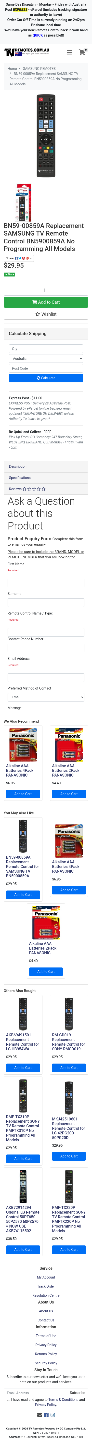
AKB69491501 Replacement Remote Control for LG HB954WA (22, 1042)
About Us (46, 1311)
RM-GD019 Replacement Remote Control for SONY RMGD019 (68, 1042)
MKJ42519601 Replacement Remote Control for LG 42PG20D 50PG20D (68, 1128)
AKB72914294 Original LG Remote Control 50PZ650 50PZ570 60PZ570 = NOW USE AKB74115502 (22, 1219)
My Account (46, 1277)
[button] (46, 314)
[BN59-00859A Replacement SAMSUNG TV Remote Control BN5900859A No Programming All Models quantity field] (46, 290)
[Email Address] (35, 1393)
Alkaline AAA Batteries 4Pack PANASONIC (19, 771)
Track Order (46, 1286)
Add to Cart (46, 302)
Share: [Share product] (17, 258)
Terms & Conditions (63, 1400)
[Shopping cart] (82, 52)
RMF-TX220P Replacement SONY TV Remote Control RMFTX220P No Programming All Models (69, 1219)
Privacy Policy (45, 1345)
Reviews (27, 489)
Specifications (20, 478)
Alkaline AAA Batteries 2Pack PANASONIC (65, 771)
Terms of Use (46, 1336)
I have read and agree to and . (46, 1402)
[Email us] (39, 1415)
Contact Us (46, 1320)
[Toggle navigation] (69, 52)
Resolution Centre (45, 1295)
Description (17, 466)
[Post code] (46, 368)
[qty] (46, 348)
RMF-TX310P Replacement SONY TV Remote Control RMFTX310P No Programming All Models (23, 1128)
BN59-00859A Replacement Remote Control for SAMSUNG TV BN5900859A (22, 866)
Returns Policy (46, 1354)
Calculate (46, 378)
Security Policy (46, 1363)
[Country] (46, 358)
